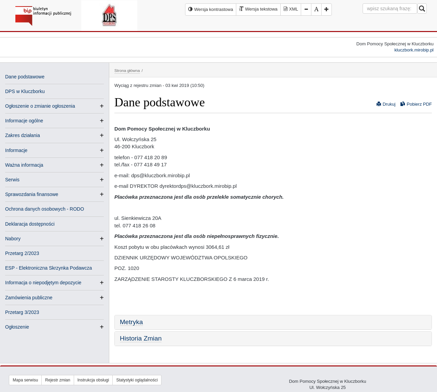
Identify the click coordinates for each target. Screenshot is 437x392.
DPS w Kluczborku (25, 91)
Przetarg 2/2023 (22, 253)
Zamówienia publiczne (29, 297)
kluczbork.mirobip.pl (414, 49)
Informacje (16, 150)
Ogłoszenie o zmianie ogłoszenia (40, 106)
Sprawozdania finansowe (31, 194)
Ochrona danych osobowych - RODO (44, 209)
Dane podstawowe (24, 76)
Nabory (12, 239)
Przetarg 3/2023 (22, 312)
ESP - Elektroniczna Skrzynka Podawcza (48, 268)
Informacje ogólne (24, 121)
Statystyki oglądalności (136, 380)
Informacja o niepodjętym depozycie (43, 282)
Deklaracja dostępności (30, 224)
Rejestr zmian (57, 380)
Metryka (131, 322)
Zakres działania (22, 135)
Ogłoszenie (17, 327)
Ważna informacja (24, 165)
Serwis (12, 180)
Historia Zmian (140, 338)
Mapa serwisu (25, 380)
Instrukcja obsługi (93, 380)
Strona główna (127, 70)
